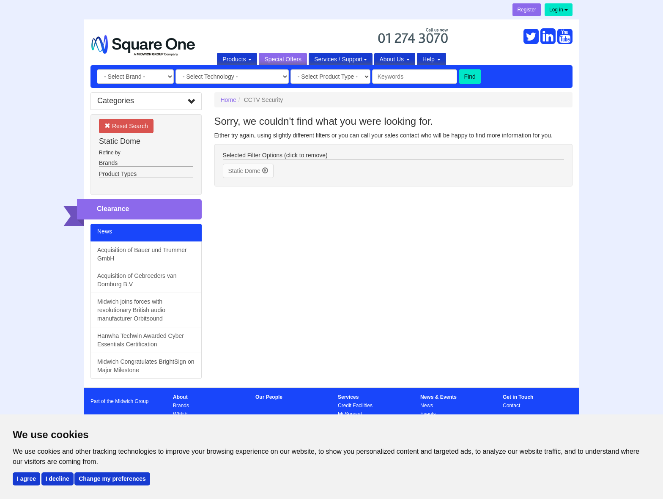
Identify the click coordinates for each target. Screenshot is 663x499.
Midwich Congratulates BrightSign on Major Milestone (146, 365)
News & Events (438, 397)
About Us (395, 59)
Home (228, 99)
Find (470, 76)
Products (237, 59)
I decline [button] (57, 478)
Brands (181, 406)
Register (526, 10)
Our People (268, 397)
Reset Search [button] (126, 125)
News (426, 406)
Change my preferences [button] (112, 478)
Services (348, 397)
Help (431, 59)
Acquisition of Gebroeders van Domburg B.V (137, 280)
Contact (511, 406)
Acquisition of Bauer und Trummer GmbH (142, 254)
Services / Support (340, 59)
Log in (558, 10)
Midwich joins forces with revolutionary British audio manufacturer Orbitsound (131, 310)
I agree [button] (26, 478)
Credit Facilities (355, 406)
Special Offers (282, 59)
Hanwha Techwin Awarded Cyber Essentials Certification (140, 340)
